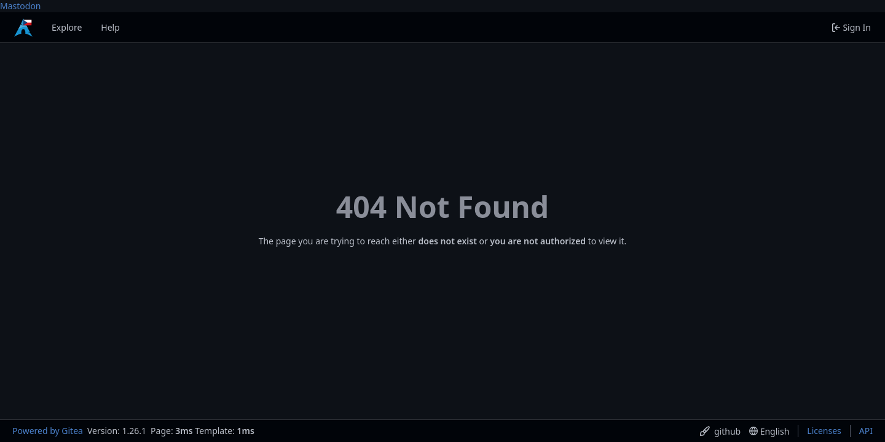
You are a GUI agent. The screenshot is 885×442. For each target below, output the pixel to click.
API (866, 430)
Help (110, 27)
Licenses (824, 430)
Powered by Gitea (47, 430)
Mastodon (20, 6)
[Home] (23, 28)
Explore (67, 27)
